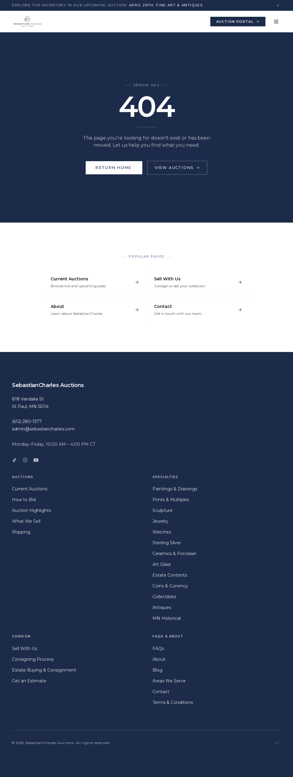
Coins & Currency (170, 586)
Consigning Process (33, 659)
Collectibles (164, 596)
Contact (160, 691)
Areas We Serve (169, 681)
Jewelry (160, 521)
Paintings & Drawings (174, 489)
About (158, 659)
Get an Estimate (29, 681)
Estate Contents (169, 575)
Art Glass (161, 564)
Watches (161, 532)
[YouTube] (36, 460)
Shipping (21, 532)
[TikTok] (14, 460)
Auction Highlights (31, 510)
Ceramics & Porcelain (174, 553)
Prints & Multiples (170, 499)
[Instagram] (25, 460)
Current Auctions (29, 489)
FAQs (158, 648)
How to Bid (24, 499)
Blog (157, 670)
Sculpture (162, 510)
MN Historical (166, 618)
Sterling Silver (166, 542)
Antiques (161, 607)
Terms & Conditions (172, 702)
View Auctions (177, 167)
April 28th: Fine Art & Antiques (166, 5)
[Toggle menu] (276, 21)
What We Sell (26, 521)
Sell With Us (24, 648)
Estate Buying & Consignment (44, 670)
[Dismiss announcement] (278, 5)
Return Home (113, 167)
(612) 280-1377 (27, 421)
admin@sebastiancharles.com (43, 429)
